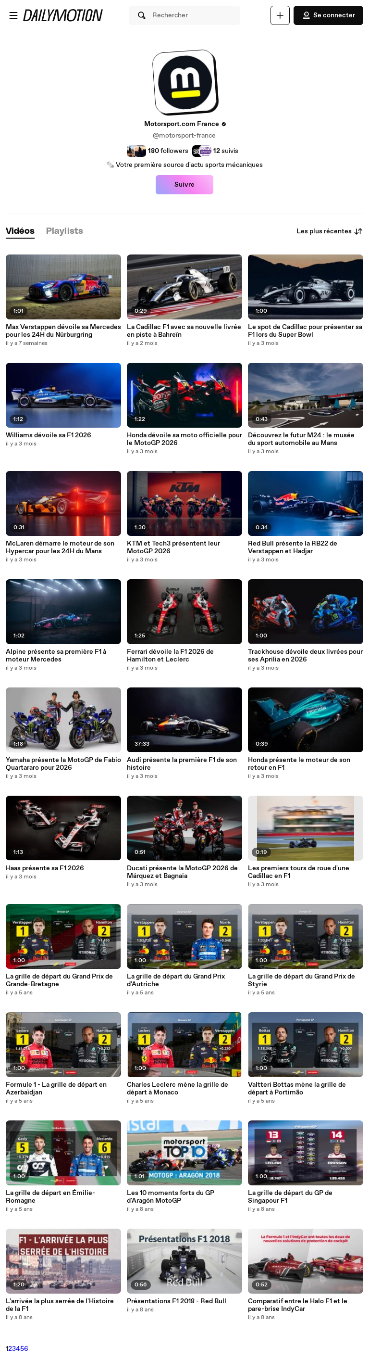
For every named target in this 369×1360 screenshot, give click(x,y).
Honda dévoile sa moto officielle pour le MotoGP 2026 (184, 439)
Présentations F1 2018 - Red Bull (176, 1301)
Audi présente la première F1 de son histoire (182, 764)
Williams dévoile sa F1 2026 (48, 435)
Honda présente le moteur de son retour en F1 (299, 764)
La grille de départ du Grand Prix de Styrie (301, 980)
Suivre (184, 184)
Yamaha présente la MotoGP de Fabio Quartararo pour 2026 (63, 764)
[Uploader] (280, 15)
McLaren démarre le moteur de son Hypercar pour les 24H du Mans (60, 547)
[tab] (20, 232)
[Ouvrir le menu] (13, 15)
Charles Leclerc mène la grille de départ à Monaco (177, 1088)
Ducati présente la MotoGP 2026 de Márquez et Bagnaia (182, 872)
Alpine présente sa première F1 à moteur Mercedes (56, 655)
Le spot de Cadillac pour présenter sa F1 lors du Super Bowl (305, 331)
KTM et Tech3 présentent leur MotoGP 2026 (173, 547)
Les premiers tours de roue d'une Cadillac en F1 (298, 872)
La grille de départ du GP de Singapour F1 (290, 1197)
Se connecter (328, 15)
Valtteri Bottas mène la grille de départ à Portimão (297, 1088)
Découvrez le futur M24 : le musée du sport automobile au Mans (301, 439)
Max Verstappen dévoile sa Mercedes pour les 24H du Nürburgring (63, 331)
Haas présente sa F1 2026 (45, 868)
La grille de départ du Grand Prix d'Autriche (176, 980)
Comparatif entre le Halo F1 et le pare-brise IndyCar (297, 1305)
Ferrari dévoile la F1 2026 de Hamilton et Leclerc (170, 655)
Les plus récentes (329, 231)
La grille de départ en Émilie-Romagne (50, 1197)
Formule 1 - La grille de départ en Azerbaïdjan (56, 1088)
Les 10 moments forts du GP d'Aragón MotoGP (170, 1197)
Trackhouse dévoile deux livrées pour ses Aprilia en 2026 (305, 655)
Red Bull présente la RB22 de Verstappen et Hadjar (292, 547)
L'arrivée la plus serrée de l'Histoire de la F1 (60, 1305)
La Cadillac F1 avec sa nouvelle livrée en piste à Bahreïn (184, 331)
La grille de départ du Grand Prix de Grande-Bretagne (59, 980)
